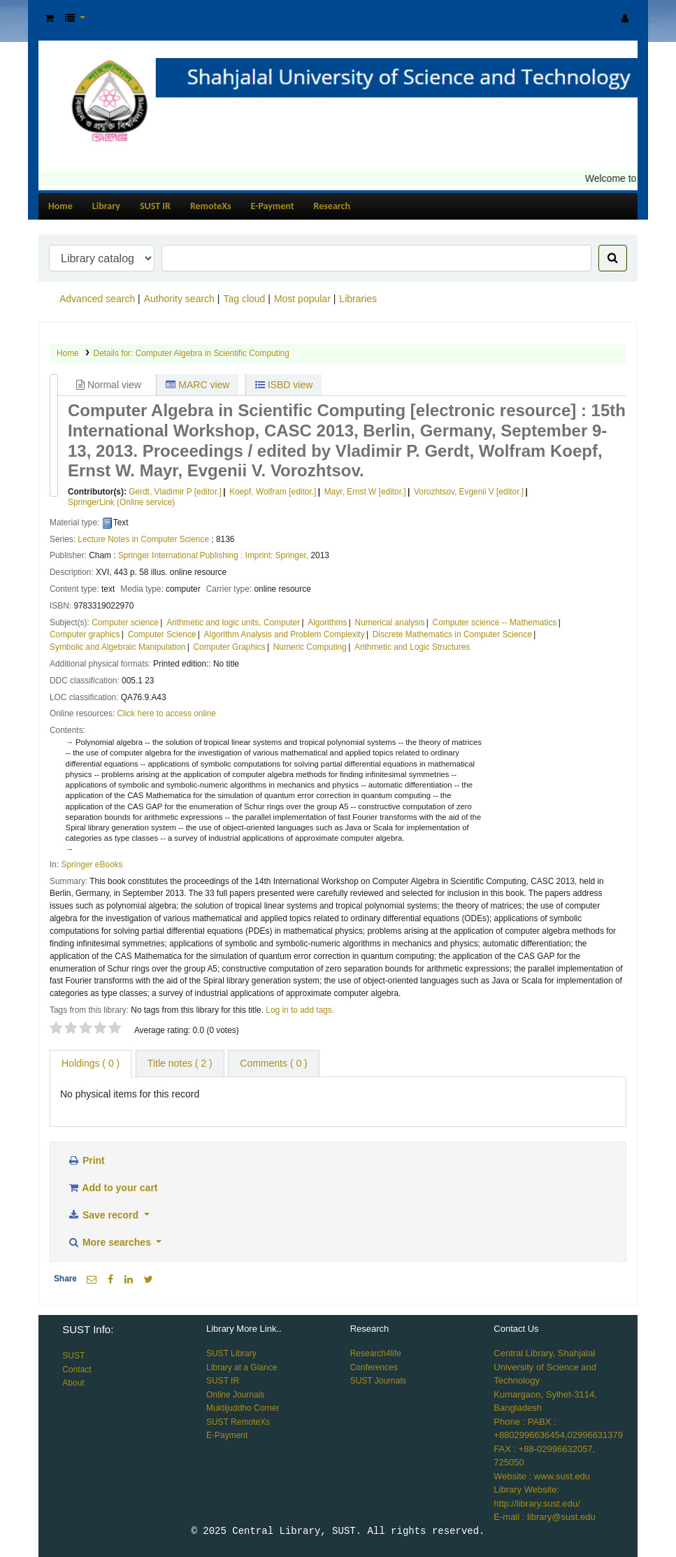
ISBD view (283, 384)
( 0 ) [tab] (91, 1063)
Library (106, 206)
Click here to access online (166, 713)
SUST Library (231, 1353)
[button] (49, 18)
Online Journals (235, 1395)
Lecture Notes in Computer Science (143, 539)
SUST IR (155, 206)
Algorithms (327, 622)
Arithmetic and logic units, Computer (233, 622)
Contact (76, 1369)
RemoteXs (210, 206)
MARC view (197, 384)
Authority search (179, 298)
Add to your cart (112, 1187)
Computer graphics (85, 634)
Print (86, 1160)
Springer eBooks (92, 864)
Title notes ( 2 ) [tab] (180, 1063)
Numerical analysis (390, 622)
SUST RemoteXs (238, 1422)
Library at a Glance (241, 1367)
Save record (104, 1215)
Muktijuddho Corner (243, 1408)
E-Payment (272, 206)
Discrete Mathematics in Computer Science (452, 634)
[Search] (612, 258)
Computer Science (162, 634)
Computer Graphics (229, 647)
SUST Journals (378, 1381)
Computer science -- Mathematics (495, 622)
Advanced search (97, 298)
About (73, 1383)
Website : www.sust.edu (542, 1476)
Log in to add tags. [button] (300, 1010)
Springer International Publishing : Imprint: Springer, (213, 555)
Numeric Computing (310, 647)
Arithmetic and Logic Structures (412, 647)
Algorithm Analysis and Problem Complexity (284, 634)
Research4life (375, 1353)
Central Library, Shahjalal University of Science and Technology (545, 1367)
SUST (73, 1355)
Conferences (374, 1367)
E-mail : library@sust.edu (544, 1517)
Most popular (302, 298)
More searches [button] (110, 1242)
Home (60, 206)
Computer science (125, 622)
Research (332, 206)
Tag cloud (244, 298)
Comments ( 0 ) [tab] (273, 1063)
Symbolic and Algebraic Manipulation (117, 647)
